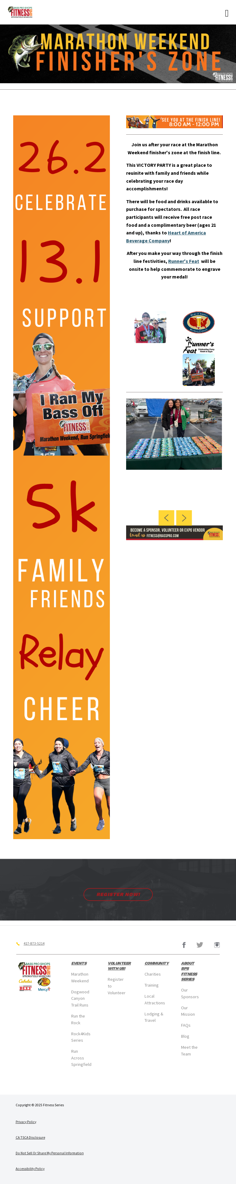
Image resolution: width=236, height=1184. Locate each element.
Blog (185, 1036)
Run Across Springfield (81, 1057)
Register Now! (118, 894)
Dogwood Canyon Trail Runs (80, 998)
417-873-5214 (34, 943)
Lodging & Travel (154, 1017)
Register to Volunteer (117, 986)
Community (157, 963)
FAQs (186, 1025)
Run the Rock (78, 1019)
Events (78, 963)
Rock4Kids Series (81, 1037)
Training (152, 985)
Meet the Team (189, 1050)
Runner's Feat (183, 261)
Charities (153, 974)
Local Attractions (155, 999)
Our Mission (188, 1011)
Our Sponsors (190, 993)
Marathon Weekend (80, 977)
